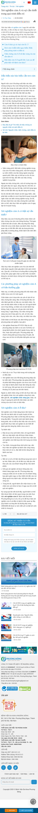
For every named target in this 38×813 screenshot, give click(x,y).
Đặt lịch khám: (9, 759)
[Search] (24, 2)
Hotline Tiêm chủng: (12, 754)
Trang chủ (4, 6)
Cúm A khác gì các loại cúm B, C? (16, 45)
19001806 (11, 810)
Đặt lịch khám (26, 810)
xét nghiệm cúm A (17, 27)
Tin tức (12, 6)
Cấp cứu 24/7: (10, 752)
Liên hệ (31, 774)
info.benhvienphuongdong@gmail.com (16, 681)
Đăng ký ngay (19, 548)
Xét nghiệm (20, 6)
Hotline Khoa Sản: (12, 757)
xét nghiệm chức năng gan (20, 397)
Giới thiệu (24, 774)
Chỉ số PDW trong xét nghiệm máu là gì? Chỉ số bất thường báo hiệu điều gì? (24, 605)
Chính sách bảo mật (12, 774)
